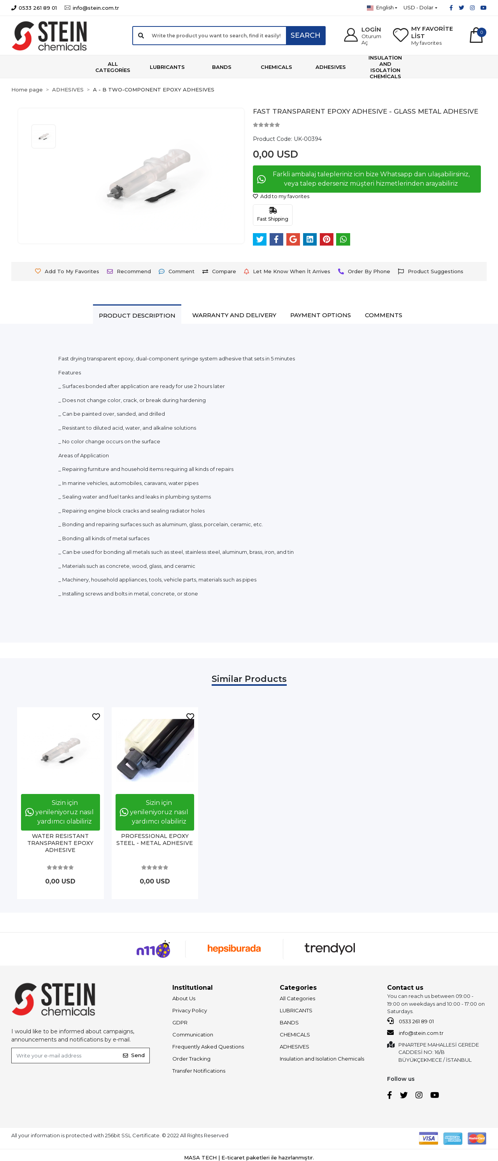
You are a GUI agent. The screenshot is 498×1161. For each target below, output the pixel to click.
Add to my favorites (281, 196)
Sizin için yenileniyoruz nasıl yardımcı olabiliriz (59, 812)
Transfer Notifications (198, 1071)
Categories (298, 987)
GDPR (180, 1022)
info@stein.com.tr (415, 1032)
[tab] (137, 315)
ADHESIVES (294, 1046)
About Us (183, 998)
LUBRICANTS (296, 1010)
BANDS (289, 1022)
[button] (363, 36)
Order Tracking (191, 1059)
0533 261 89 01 (410, 1020)
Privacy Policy (189, 1010)
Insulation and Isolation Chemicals (322, 1059)
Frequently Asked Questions (208, 1046)
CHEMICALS (295, 1034)
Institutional (192, 987)
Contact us (405, 987)
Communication (192, 1034)
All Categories (297, 998)
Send (134, 1055)
